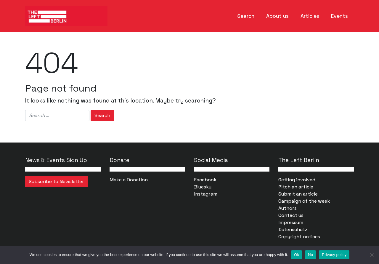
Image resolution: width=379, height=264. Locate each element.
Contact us (290, 215)
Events (339, 16)
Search (245, 16)
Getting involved (296, 180)
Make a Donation (129, 180)
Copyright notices (299, 236)
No (310, 254)
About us (277, 16)
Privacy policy (334, 254)
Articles (310, 16)
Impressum (290, 222)
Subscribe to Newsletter (56, 181)
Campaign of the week (304, 201)
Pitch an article (295, 187)
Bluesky (202, 187)
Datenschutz (292, 229)
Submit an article (298, 194)
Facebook (205, 180)
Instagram (205, 194)
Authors (287, 208)
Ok (296, 254)
